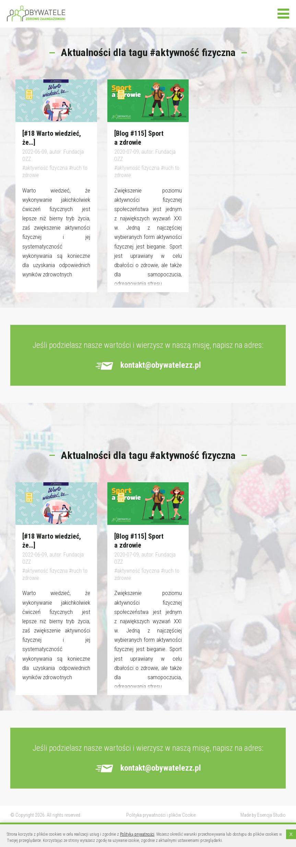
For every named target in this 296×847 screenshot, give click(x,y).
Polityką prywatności (137, 834)
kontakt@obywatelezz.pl (160, 365)
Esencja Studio (271, 815)
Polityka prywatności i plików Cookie (161, 815)
